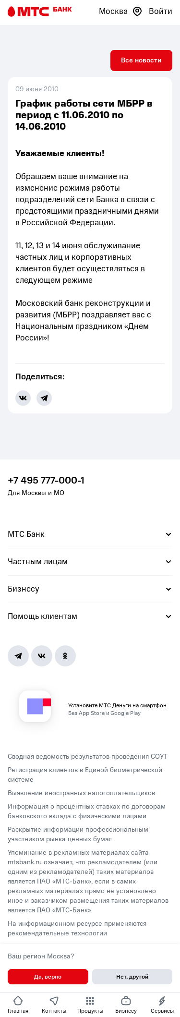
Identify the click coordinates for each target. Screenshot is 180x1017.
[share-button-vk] (23, 398)
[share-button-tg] (44, 398)
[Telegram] (18, 655)
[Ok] (65, 655)
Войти (160, 11)
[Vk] (41, 655)
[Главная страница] (40, 11)
